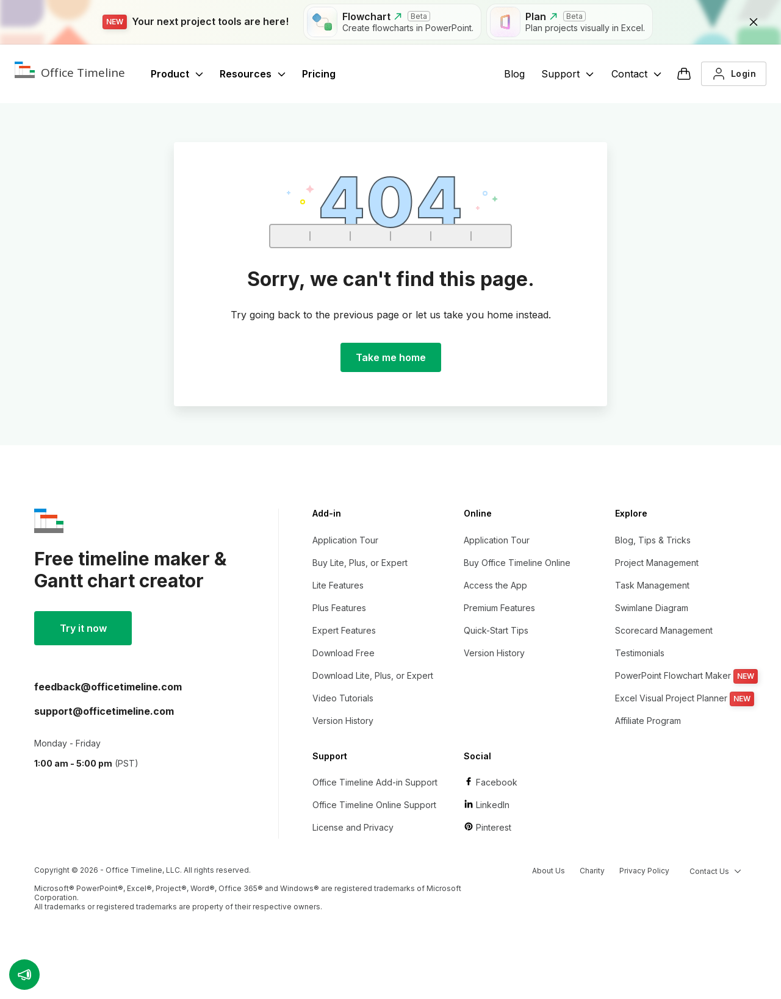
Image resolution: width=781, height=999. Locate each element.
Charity (592, 870)
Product (177, 74)
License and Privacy (353, 827)
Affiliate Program (648, 720)
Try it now (83, 628)
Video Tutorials (342, 698)
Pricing (319, 74)
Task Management (652, 585)
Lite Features (338, 585)
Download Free (343, 653)
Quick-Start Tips (496, 630)
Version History (342, 720)
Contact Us (715, 871)
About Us (548, 870)
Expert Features (344, 630)
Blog (514, 74)
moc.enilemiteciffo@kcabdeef (108, 687)
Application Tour (345, 540)
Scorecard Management (664, 630)
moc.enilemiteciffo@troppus (104, 711)
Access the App (495, 585)
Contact (636, 74)
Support (567, 74)
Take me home (391, 357)
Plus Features (339, 608)
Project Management (657, 562)
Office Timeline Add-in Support (374, 782)
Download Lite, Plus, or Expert (372, 675)
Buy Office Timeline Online (517, 562)
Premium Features (499, 608)
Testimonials (639, 653)
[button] (24, 974)
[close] (753, 22)
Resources (253, 74)
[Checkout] (684, 74)
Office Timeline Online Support (374, 805)
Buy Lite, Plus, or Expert (360, 562)
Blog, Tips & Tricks (653, 540)
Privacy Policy (644, 870)
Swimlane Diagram (651, 608)
